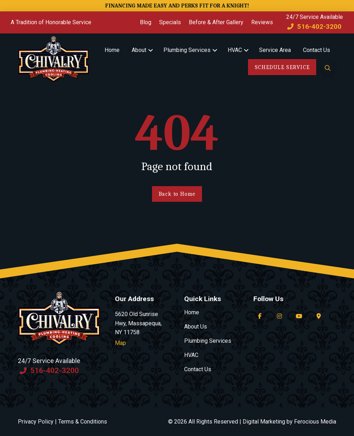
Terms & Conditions (82, 421)
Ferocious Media (315, 421)
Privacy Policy (36, 421)
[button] (327, 67)
